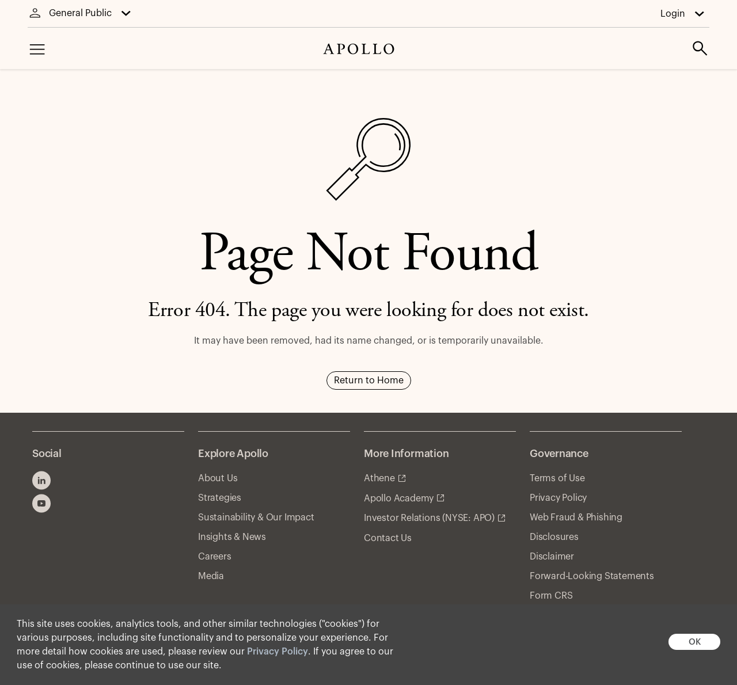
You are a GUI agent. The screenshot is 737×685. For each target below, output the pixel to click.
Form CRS (551, 595)
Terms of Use (557, 478)
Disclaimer (552, 556)
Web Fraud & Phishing (576, 517)
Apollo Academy (399, 498)
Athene (379, 478)
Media (211, 576)
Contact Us (388, 538)
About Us (217, 478)
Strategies (219, 498)
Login (672, 13)
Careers (214, 556)
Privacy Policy (277, 651)
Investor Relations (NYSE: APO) (429, 518)
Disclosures (554, 537)
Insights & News (232, 537)
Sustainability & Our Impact (256, 517)
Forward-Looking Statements (592, 576)
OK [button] (695, 642)
